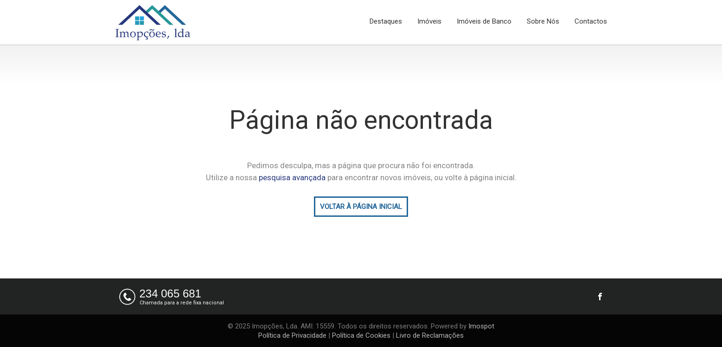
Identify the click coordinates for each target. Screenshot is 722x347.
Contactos (591, 21)
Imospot (481, 326)
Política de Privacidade (292, 335)
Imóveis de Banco (484, 21)
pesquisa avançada (292, 177)
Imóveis (429, 21)
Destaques (386, 21)
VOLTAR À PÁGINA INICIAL (361, 206)
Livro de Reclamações (430, 335)
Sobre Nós (543, 21)
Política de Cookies (361, 335)
